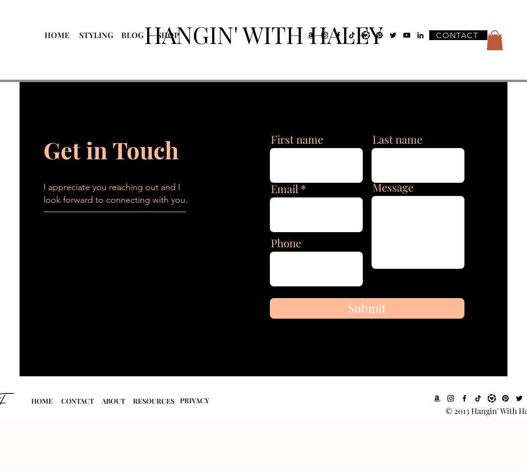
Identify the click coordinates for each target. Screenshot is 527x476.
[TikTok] (478, 398)
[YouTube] (406, 35)
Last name (397, 139)
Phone (286, 243)
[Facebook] (464, 398)
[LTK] (491, 398)
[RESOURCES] (153, 401)
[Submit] (367, 308)
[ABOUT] (113, 401)
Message (393, 187)
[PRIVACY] (194, 401)
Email (284, 188)
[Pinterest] (505, 398)
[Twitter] (519, 398)
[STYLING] (96, 35)
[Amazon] (437, 398)
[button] (494, 40)
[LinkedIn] (420, 35)
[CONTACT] (458, 35)
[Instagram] (450, 398)
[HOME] (57, 35)
